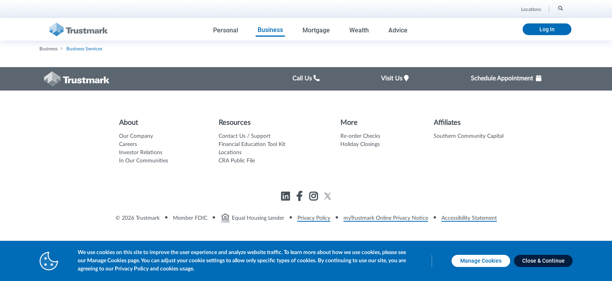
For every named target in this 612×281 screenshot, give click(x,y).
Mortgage (316, 30)
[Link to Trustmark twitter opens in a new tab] (327, 196)
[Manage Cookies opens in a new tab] (481, 261)
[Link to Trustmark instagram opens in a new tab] (314, 197)
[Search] (559, 8)
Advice (397, 30)
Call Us (306, 78)
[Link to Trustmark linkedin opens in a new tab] (286, 197)
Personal (225, 30)
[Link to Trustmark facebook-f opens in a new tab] (300, 197)
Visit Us (395, 78)
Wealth (359, 30)
